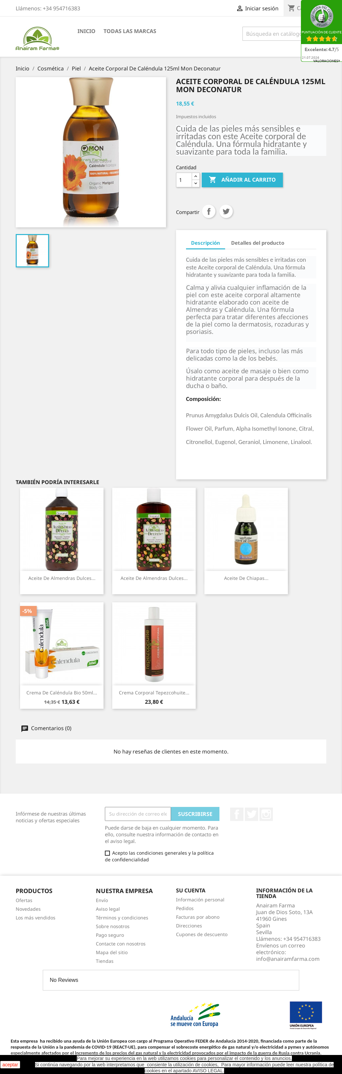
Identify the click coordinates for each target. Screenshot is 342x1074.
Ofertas (24, 900)
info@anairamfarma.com (288, 958)
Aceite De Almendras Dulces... (62, 578)
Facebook (236, 814)
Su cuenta (190, 890)
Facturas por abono (197, 917)
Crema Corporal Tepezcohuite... (154, 692)
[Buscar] (284, 34)
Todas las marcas (130, 31)
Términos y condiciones (122, 917)
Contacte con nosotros (121, 943)
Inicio (86, 31)
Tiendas (105, 961)
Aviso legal (108, 909)
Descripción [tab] (205, 242)
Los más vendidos (35, 917)
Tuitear (226, 211)
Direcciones (189, 925)
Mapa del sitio (112, 952)
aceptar (10, 1064)
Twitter (251, 814)
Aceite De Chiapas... (246, 578)
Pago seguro (110, 935)
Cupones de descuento (201, 934)
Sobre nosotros (113, 926)
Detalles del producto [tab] (257, 242)
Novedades (28, 909)
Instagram (266, 814)
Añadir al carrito (242, 180)
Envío (102, 900)
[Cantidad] (184, 180)
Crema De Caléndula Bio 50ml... (61, 692)
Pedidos (185, 908)
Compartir (208, 211)
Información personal (200, 899)
